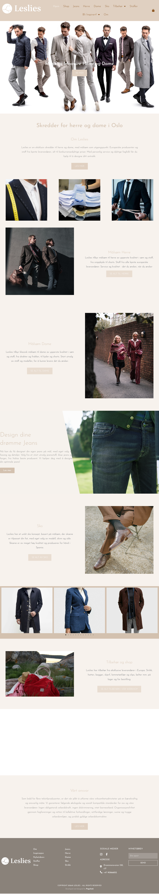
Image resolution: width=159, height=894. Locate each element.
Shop (66, 6)
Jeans (76, 6)
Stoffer (134, 6)
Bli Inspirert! (91, 14)
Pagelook (90, 889)
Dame (97, 6)
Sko (107, 6)
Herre (86, 6)
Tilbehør (119, 6)
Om (106, 14)
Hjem (56, 6)
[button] (4, 610)
